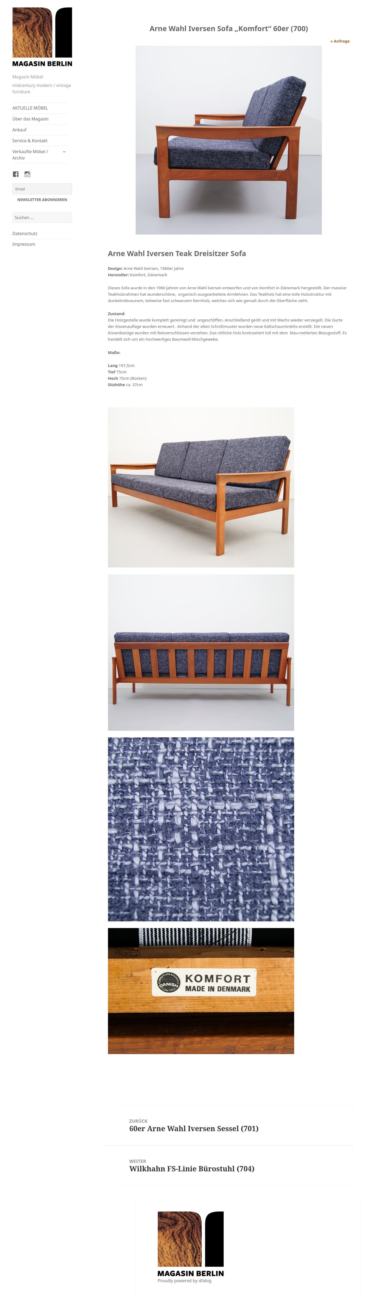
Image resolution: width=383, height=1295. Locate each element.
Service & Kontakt (30, 141)
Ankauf (20, 130)
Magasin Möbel (28, 77)
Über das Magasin (31, 119)
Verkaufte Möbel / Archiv (30, 155)
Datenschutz (25, 233)
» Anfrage (340, 41)
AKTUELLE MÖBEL (30, 108)
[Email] (42, 188)
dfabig (205, 1281)
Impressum (24, 244)
